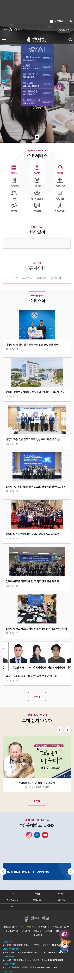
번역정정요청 (37, 935)
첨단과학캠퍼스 (9, 964)
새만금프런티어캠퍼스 (12, 949)
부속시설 (61, 900)
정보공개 (48, 931)
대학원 (37, 893)
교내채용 (42, 277)
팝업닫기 (63, 29)
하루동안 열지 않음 (63, 21)
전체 (15, 277)
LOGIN (5, 30)
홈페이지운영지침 (10, 927)
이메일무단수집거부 (61, 927)
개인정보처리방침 (28, 927)
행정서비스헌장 (12, 931)
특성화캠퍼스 (8, 956)
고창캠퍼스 (7, 971)
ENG (18, 29)
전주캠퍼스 (7, 941)
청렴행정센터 (44, 927)
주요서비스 (61, 893)
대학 (12, 893)
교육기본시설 (12, 900)
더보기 (37, 296)
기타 (12, 907)
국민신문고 (26, 931)
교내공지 (27, 277)
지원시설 (37, 900)
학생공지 (56, 277)
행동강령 (37, 931)
